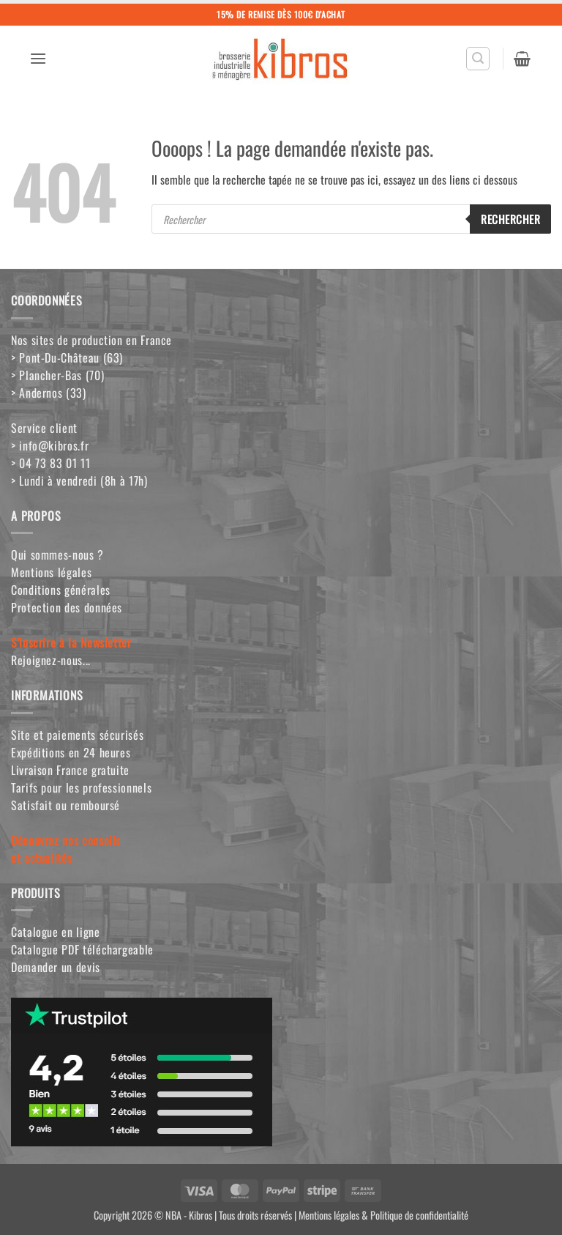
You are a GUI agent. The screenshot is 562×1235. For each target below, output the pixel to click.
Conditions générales (60, 589)
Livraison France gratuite (70, 770)
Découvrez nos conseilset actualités (66, 849)
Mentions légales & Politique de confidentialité (383, 1215)
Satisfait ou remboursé (65, 805)
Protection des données (66, 607)
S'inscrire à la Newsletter (71, 642)
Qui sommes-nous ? (57, 554)
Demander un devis (55, 967)
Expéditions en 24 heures (70, 752)
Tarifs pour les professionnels (81, 787)
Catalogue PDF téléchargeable (82, 949)
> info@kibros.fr (50, 445)
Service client (44, 428)
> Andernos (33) (48, 392)
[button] (38, 59)
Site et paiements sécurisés (77, 734)
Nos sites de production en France (91, 340)
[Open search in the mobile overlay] (351, 219)
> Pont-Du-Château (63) (67, 357)
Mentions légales (51, 572)
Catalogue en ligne (55, 932)
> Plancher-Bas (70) (57, 375)
